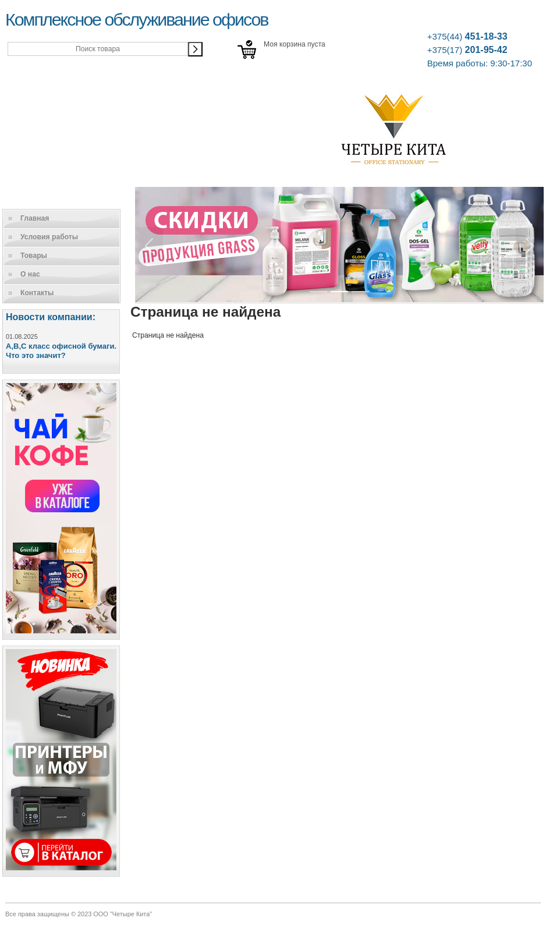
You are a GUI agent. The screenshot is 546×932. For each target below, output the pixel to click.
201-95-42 (467, 50)
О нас (30, 274)
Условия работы (49, 237)
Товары (33, 255)
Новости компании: (50, 317)
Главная (34, 218)
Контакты (37, 293)
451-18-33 (467, 36)
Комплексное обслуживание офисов (136, 19)
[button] (149, 245)
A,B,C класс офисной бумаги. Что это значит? (61, 351)
